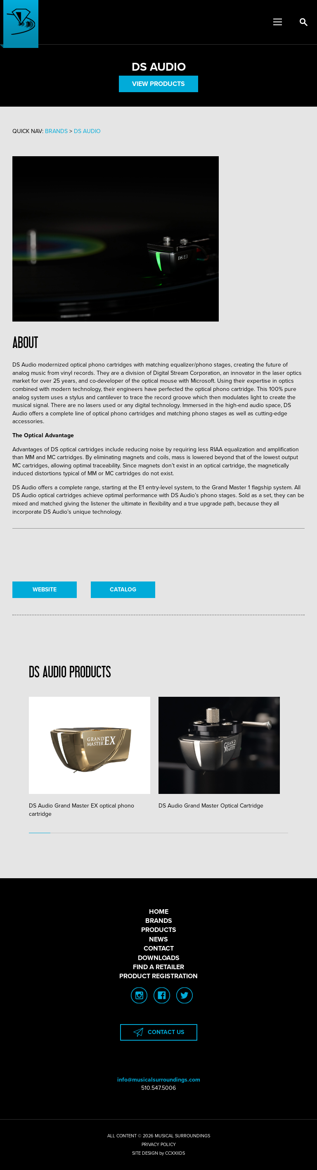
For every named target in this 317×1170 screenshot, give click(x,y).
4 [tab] (104, 833)
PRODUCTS (158, 930)
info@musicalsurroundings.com (158, 1079)
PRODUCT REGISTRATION (158, 976)
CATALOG (123, 589)
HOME (158, 912)
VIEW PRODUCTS (158, 84)
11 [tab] (255, 833)
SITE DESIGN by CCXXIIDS (158, 1153)
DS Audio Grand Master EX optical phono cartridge (89, 757)
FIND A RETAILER (158, 967)
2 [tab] (61, 833)
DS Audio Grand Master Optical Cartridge (219, 753)
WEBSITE (45, 589)
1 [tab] (39, 833)
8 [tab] (190, 833)
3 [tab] (83, 833)
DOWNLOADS (159, 958)
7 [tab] (169, 833)
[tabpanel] (93, 757)
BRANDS (158, 921)
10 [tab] (234, 833)
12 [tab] (277, 833)
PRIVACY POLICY (159, 1144)
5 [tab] (126, 833)
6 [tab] (147, 833)
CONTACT (159, 948)
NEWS (158, 939)
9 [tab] (212, 833)
